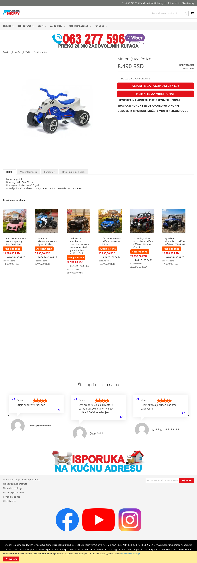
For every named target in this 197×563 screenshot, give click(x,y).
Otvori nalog (188, 3)
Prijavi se (172, 3)
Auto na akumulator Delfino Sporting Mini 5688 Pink (16, 241)
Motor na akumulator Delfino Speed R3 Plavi (47, 241)
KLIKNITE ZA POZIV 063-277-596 (155, 85)
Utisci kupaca (9, 501)
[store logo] (11, 12)
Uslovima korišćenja (130, 553)
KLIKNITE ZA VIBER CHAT (155, 93)
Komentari (49, 171)
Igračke (18, 52)
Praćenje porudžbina (13, 492)
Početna (6, 52)
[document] (98, 557)
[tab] (9, 172)
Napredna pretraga (12, 488)
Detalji (9, 171)
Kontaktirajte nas (11, 496)
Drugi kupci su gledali (73, 171)
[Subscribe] (186, 480)
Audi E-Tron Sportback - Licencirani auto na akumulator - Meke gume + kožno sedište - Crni (79, 246)
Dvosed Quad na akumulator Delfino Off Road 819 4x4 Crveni (143, 243)
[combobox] (169, 13)
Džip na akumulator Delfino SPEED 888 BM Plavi (111, 241)
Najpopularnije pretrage (15, 483)
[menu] (98, 26)
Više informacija (28, 171)
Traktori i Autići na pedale (36, 52)
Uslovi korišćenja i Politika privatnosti (21, 479)
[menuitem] (7, 26)
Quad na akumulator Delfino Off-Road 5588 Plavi (175, 241)
